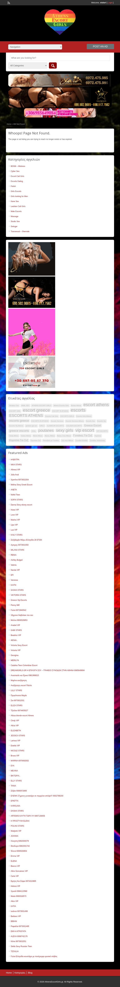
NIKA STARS (16, 465)
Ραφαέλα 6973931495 (20, 926)
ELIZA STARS (16, 705)
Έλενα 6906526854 (19, 851)
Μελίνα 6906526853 (19, 620)
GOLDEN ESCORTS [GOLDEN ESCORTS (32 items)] (74, 426)
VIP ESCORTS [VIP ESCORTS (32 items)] (102, 431)
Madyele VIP (16, 831)
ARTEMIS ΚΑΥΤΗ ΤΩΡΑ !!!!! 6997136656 (28, 816)
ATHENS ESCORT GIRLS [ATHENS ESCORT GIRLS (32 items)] (41, 405)
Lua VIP (14, 530)
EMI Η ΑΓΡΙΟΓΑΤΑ (18, 931)
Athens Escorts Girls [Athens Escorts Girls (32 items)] (61, 405)
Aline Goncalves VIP (19, 871)
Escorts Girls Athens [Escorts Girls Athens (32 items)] (83, 416)
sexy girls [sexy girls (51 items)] (64, 430)
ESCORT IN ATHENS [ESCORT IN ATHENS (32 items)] (60, 411)
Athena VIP (15, 470)
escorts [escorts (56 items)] (78, 410)
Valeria (13, 565)
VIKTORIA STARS (18, 595)
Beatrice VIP (16, 635)
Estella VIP (15, 746)
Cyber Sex (15, 171)
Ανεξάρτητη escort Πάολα (21, 685)
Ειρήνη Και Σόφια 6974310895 (23, 881)
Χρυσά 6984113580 (19, 891)
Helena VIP (15, 886)
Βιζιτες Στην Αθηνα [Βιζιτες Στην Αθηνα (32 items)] (64, 436)
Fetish (13, 186)
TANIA (13, 786)
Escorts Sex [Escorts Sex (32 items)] (90, 421)
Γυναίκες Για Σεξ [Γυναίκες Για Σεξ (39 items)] (82, 435)
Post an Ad (100, 46)
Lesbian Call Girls (18, 206)
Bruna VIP (15, 756)
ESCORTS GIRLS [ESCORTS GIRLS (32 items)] (67, 416)
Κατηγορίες (20, 972)
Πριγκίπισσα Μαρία (19, 695)
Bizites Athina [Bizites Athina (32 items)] (76, 405)
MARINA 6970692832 (20, 761)
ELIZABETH (16, 731)
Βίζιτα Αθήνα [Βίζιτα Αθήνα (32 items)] (37, 436)
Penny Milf (15, 605)
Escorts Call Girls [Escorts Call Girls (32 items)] (51, 416)
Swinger (14, 226)
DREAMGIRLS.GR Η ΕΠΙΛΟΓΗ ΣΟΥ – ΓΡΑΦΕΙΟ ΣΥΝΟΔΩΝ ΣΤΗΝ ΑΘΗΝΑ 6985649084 (48, 670)
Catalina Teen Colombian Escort (24, 665)
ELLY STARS (16, 781)
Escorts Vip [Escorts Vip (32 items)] (101, 421)
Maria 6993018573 (18, 896)
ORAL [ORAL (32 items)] (33, 431)
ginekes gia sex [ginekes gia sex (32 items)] (31, 426)
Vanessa (14, 580)
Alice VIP (14, 901)
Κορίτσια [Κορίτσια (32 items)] (98, 436)
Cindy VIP (15, 720)
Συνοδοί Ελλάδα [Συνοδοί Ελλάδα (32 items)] (81, 440)
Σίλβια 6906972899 (19, 791)
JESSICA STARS (18, 736)
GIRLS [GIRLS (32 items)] (42, 426)
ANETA (14, 490)
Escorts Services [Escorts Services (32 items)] (57, 421)
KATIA (13, 906)
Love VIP (14, 515)
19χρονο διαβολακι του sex (22, 615)
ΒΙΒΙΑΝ (14, 921)
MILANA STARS (17, 550)
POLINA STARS (17, 826)
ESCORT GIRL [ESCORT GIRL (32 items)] (14, 411)
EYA (12, 766)
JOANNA (14, 836)
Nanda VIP (15, 570)
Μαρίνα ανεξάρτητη (19, 680)
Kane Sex (15, 201)
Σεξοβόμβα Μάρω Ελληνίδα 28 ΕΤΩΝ (26, 540)
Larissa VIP (15, 741)
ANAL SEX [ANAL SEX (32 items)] (25, 405)
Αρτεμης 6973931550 (19, 545)
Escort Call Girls (17, 176)
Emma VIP (15, 856)
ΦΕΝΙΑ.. (14, 640)
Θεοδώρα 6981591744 (20, 846)
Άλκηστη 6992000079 (20, 841)
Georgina (14, 655)
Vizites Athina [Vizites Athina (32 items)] (26, 436)
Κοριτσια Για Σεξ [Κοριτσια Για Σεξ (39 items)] (18, 440)
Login (110, 3)
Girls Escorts (16, 191)
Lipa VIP (14, 525)
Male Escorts (16, 211)
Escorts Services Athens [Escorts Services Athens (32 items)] (75, 421)
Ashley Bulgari (17, 560)
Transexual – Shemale (20, 231)
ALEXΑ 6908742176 (19, 936)
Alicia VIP (15, 725)
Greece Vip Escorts (19, 600)
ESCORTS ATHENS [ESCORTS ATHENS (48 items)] (26, 415)
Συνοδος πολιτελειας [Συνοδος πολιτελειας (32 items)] (97, 440)
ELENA (14, 861)
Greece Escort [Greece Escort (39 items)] (92, 425)
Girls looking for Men (19, 196)
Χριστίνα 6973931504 (20, 480)
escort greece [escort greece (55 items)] (36, 410)
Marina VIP (15, 520)
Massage (14, 216)
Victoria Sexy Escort (19, 645)
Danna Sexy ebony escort (21, 505)
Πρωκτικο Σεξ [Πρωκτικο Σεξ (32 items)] (36, 440)
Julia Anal (15, 475)
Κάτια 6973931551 (18, 941)
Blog (30, 972)
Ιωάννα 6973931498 (19, 911)
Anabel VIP (15, 625)
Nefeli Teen (15, 495)
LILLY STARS (16, 690)
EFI (12, 575)
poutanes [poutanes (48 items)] (46, 430)
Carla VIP (15, 876)
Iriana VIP (15, 510)
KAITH (13, 585)
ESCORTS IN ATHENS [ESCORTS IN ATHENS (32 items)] (40, 421)
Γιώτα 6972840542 (18, 610)
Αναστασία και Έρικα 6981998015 (25, 675)
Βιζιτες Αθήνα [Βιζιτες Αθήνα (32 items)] (50, 436)
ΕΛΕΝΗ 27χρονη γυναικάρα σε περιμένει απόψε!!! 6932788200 (37, 796)
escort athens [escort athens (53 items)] (96, 405)
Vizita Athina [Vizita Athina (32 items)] (13, 436)
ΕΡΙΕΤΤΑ (14, 801)
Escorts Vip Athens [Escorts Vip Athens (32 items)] (16, 426)
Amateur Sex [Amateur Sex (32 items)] (14, 405)
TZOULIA (15, 951)
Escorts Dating (17, 181)
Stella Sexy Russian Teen (21, 946)
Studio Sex (15, 221)
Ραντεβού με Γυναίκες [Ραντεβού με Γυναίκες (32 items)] (51, 440)
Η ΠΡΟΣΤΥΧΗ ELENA (20, 821)
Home (9, 124)
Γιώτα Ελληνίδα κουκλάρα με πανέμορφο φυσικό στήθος (34, 956)
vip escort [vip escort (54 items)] (84, 430)
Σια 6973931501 (17, 700)
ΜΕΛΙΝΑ (14, 771)
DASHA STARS (17, 811)
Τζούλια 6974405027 (19, 710)
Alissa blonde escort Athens (22, 715)
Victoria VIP (15, 650)
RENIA (13, 555)
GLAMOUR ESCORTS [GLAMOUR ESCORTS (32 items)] (55, 426)
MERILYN (15, 660)
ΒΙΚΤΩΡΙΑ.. (15, 776)
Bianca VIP (15, 866)
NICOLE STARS (17, 751)
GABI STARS (16, 630)
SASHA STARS (17, 590)
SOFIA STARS (17, 500)
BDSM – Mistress (18, 166)
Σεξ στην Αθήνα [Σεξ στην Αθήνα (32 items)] (67, 440)
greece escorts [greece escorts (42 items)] (19, 430)
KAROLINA (15, 806)
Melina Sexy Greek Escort (21, 485)
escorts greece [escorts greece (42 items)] (19, 420)
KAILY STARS (16, 535)
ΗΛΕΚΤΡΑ (15, 460)
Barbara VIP (16, 916)
